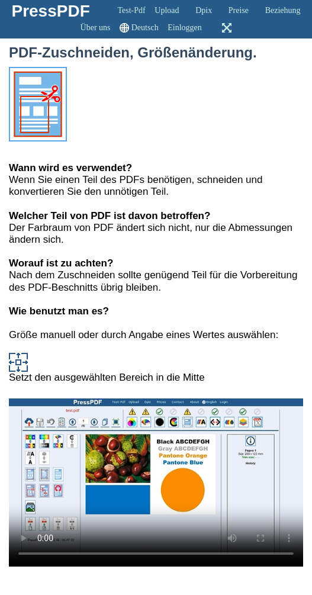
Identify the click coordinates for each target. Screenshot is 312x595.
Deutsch (145, 27)
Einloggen (185, 27)
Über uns (96, 27)
